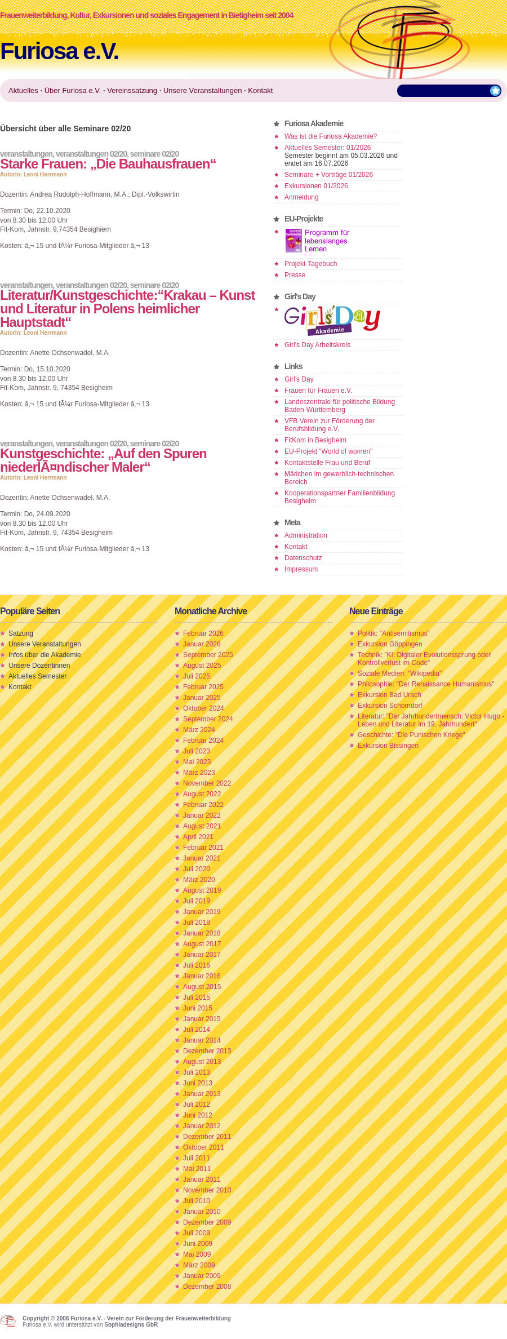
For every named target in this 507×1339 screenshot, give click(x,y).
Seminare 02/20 (154, 153)
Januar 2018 (202, 933)
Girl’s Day (299, 379)
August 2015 (202, 987)
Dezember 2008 (207, 1287)
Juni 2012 (197, 1115)
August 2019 (202, 890)
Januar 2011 (202, 1179)
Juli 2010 (196, 1201)
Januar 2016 (202, 976)
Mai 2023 (197, 762)
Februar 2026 (203, 633)
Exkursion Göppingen (390, 644)
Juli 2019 (196, 901)
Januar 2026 (202, 644)
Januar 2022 (202, 815)
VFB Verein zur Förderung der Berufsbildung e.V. (329, 425)
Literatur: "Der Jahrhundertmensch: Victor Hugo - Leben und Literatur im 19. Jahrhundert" (431, 720)
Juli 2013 (196, 1072)
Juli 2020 (196, 869)
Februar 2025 (203, 687)
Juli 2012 (196, 1105)
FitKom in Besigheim (315, 440)
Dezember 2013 (207, 1051)
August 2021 (202, 826)
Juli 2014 (196, 1030)
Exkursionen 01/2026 (316, 186)
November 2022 (207, 783)
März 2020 (199, 880)
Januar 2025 (202, 698)
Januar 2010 (202, 1212)
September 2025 (208, 655)
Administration (305, 535)
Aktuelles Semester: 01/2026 (327, 148)
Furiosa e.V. (59, 51)
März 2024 (199, 730)
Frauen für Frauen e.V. (318, 390)
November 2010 (207, 1190)
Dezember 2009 (207, 1222)
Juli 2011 (196, 1158)
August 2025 (202, 666)
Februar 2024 (203, 740)
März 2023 (199, 773)
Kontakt (296, 547)
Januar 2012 (202, 1126)
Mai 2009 (197, 1254)
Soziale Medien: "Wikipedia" (400, 673)
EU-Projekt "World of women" (328, 451)
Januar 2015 (202, 1019)
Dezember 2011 (207, 1137)
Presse (294, 275)
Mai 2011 (197, 1169)
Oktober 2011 (203, 1147)
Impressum (301, 569)
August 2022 (202, 794)
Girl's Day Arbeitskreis (317, 345)
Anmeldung (301, 197)
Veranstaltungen (26, 153)
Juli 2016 (196, 965)
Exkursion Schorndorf (390, 706)
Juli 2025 (196, 676)
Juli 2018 (196, 922)
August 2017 (202, 944)
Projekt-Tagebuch (310, 264)
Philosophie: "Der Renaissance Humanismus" (426, 684)
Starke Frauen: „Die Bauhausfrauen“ (108, 163)
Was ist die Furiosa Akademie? (330, 136)
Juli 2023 (196, 751)
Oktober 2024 (203, 708)
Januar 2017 (202, 955)
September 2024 (208, 719)
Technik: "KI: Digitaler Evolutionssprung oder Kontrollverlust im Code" (424, 659)
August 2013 (202, 1062)
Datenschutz (303, 558)
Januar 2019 (202, 912)
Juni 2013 (197, 1083)
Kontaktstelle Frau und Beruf (327, 463)
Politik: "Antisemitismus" (394, 633)
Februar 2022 (203, 805)
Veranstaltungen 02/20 (91, 153)
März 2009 (199, 1265)
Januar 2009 (202, 1276)
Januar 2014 (202, 1040)
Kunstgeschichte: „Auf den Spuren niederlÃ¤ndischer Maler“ (103, 460)
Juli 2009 (196, 1233)
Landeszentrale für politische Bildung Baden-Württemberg (339, 406)
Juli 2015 (196, 997)
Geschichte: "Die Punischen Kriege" (411, 735)
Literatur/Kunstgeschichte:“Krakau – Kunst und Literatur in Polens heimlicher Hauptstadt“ (127, 308)
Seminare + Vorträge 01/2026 (328, 175)
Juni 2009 (197, 1244)
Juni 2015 (197, 1008)
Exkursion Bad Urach (389, 695)
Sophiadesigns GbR (131, 1325)
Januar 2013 (202, 1094)
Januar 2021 (202, 858)
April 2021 (198, 837)
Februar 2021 (203, 848)
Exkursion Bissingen (388, 746)
